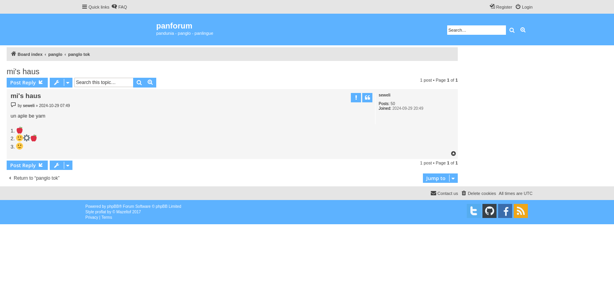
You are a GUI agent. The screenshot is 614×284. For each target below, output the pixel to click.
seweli (384, 95)
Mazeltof (123, 212)
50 (393, 104)
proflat (100, 212)
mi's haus (23, 71)
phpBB (113, 206)
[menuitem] (119, 7)
